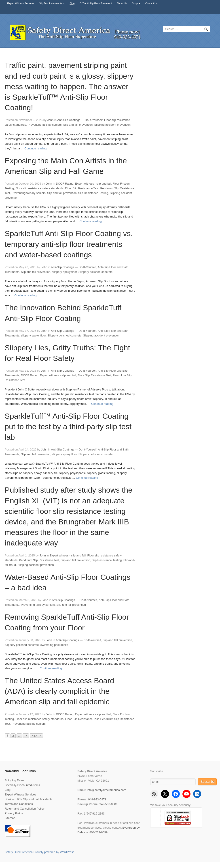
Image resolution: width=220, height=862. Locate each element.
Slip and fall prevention (78, 124)
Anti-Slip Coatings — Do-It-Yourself (80, 120)
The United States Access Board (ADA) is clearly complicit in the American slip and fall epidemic (59, 691)
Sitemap (10, 818)
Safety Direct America (19, 852)
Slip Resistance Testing (93, 193)
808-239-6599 (98, 832)
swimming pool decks (54, 644)
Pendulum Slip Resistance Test (39, 560)
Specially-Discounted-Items (22, 785)
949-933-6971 (97, 799)
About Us (122, 3)
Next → (36, 735)
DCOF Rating (64, 183)
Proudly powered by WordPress (54, 852)
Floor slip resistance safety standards (39, 188)
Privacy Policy (14, 813)
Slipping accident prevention (112, 124)
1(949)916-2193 (94, 813)
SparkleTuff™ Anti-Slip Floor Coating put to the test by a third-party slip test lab (68, 426)
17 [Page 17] (25, 735)
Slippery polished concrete (95, 272)
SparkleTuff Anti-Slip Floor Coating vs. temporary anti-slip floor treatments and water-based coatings (69, 244)
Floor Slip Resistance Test (82, 188)
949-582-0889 (108, 804)
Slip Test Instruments (50, 3)
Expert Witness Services (20, 3)
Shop (135, 3)
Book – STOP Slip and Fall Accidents (28, 799)
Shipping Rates (14, 780)
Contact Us (151, 3)
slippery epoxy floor (64, 272)
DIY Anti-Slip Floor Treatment (96, 3)
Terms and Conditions (19, 804)
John (50, 120)
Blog (72, 3)
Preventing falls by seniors (45, 124)
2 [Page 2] (13, 735)
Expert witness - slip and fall (93, 183)
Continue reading (35, 148)
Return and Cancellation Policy (24, 808)
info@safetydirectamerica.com (106, 790)
